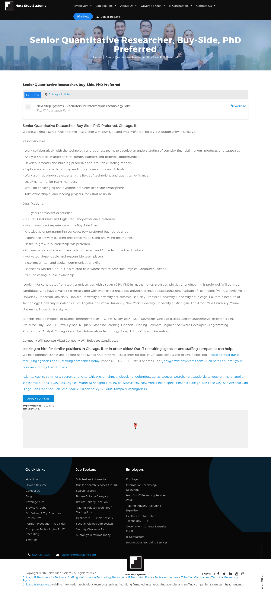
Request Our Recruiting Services (146, 542)
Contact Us (206, 5)
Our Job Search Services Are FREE (98, 485)
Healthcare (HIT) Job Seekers (94, 518)
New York (148, 382)
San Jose (61, 389)
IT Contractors (181, 5)
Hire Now (83, 16)
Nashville (115, 382)
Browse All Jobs (36, 507)
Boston (67, 376)
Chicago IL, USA (59, 94)
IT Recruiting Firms (140, 577)
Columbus (142, 376)
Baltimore (53, 376)
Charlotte (81, 376)
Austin (39, 376)
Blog (29, 496)
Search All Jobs (86, 490)
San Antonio (232, 382)
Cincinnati (110, 376)
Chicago (95, 376)
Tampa (119, 389)
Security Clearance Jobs (91, 529)
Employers (82, 5)
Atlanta (28, 376)
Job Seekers (106, 5)
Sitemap (31, 539)
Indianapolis (234, 376)
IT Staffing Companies (194, 577)
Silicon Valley (89, 389)
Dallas (156, 376)
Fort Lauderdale (197, 376)
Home (97, 57)
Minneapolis (98, 382)
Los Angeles (68, 382)
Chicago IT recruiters (36, 584)
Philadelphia (165, 382)
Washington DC (136, 389)
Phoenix (182, 382)
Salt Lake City (212, 382)
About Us (128, 5)
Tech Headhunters (166, 577)
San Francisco (43, 389)
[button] (135, 426)
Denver (167, 376)
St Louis (106, 389)
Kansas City (50, 382)
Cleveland (126, 376)
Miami (83, 382)
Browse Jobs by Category (92, 496)
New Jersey (131, 382)
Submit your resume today (93, 534)
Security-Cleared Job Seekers (94, 523)
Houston (217, 376)
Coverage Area (153, 5)
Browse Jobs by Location (92, 502)
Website (240, 106)
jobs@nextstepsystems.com (183, 361)
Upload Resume (108, 16)
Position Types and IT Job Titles (45, 523)
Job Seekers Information (91, 479)
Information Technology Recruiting (103, 577)
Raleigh (194, 382)
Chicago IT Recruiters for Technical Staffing (50, 577)
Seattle (74, 389)
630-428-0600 (41, 554)
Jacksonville (31, 382)
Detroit (179, 376)
